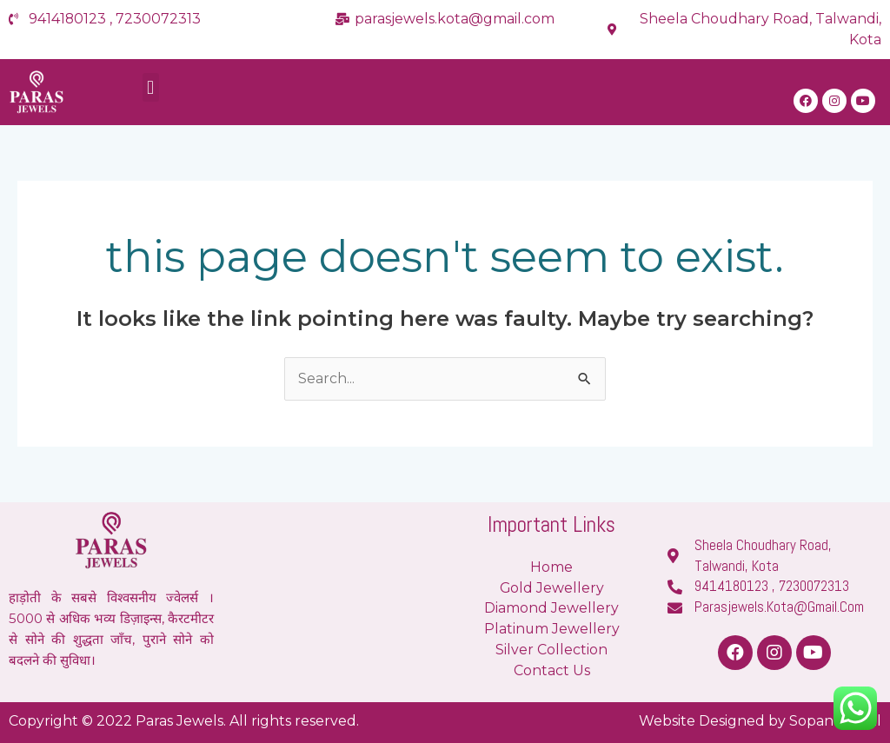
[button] (151, 88)
